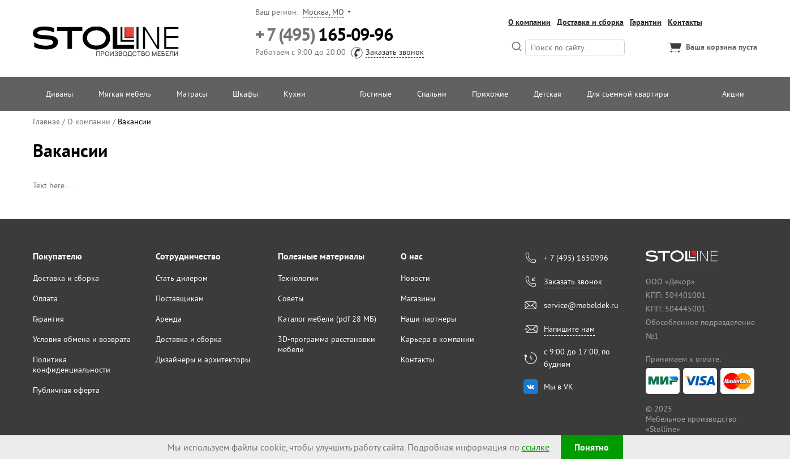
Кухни (295, 94)
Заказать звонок (395, 52)
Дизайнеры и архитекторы (203, 359)
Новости (415, 278)
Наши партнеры (428, 319)
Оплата (45, 298)
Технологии (298, 278)
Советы (290, 298)
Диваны (59, 94)
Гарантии (646, 22)
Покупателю (57, 256)
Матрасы (192, 94)
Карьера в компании (437, 339)
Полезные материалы (321, 256)
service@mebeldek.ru (581, 305)
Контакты (685, 22)
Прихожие (490, 94)
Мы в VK (558, 387)
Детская (547, 94)
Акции (733, 94)
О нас (412, 256)
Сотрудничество (188, 256)
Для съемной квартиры (627, 94)
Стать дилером (182, 278)
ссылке (535, 447)
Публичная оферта (66, 390)
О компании (529, 22)
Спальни (431, 94)
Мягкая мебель (124, 94)
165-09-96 (324, 35)
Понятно (591, 447)
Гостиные (376, 94)
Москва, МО (323, 12)
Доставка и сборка (590, 22)
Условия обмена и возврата (82, 339)
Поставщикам (180, 298)
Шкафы (245, 94)
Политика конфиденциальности (71, 364)
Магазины (418, 298)
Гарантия (48, 319)
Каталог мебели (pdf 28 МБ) (327, 319)
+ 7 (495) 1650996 (576, 258)
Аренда (169, 319)
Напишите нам (569, 329)
